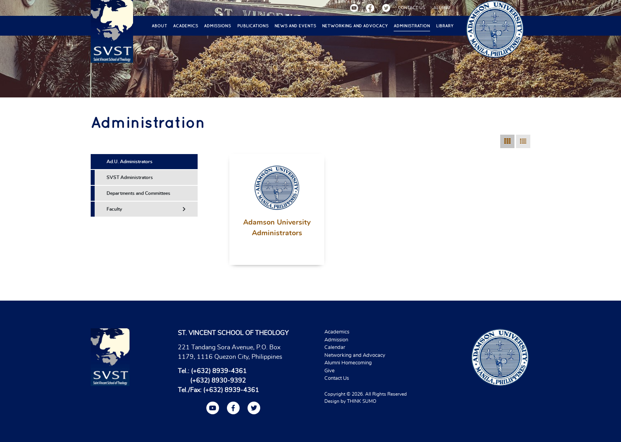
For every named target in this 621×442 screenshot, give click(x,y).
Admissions (217, 25)
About (159, 25)
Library (444, 25)
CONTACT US (411, 8)
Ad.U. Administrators (129, 161)
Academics (185, 25)
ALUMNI (441, 8)
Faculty (146, 209)
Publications (253, 25)
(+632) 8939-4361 (219, 371)
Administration (412, 25)
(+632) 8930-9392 (218, 380)
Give (329, 370)
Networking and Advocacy (355, 25)
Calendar (334, 347)
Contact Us (336, 378)
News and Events (295, 25)
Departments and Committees (138, 193)
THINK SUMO (361, 401)
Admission (336, 340)
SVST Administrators (130, 177)
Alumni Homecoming (348, 363)
